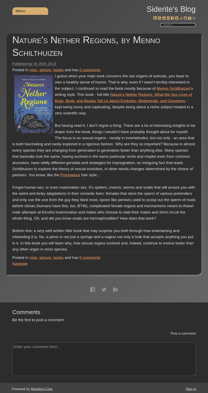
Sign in (191, 389)
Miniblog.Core (41, 389)
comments (90, 70)
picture (45, 70)
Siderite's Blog (171, 9)
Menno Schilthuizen (173, 88)
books (58, 70)
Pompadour (70, 175)
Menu (20, 11)
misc (33, 70)
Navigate (20, 264)
